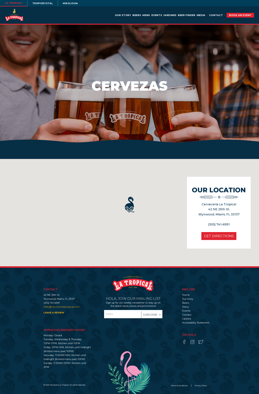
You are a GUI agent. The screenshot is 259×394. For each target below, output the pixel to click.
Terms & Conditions (179, 385)
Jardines (170, 15)
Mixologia (72, 3)
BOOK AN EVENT (240, 15)
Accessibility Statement (195, 322)
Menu (146, 15)
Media (202, 15)
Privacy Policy (201, 385)
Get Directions (218, 236)
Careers (186, 318)
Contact (217, 15)
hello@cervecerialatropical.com (61, 306)
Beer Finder (186, 15)
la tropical (14, 2)
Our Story (123, 15)
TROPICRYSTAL (44, 3)
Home (186, 294)
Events (156, 15)
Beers (136, 15)
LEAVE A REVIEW (54, 312)
